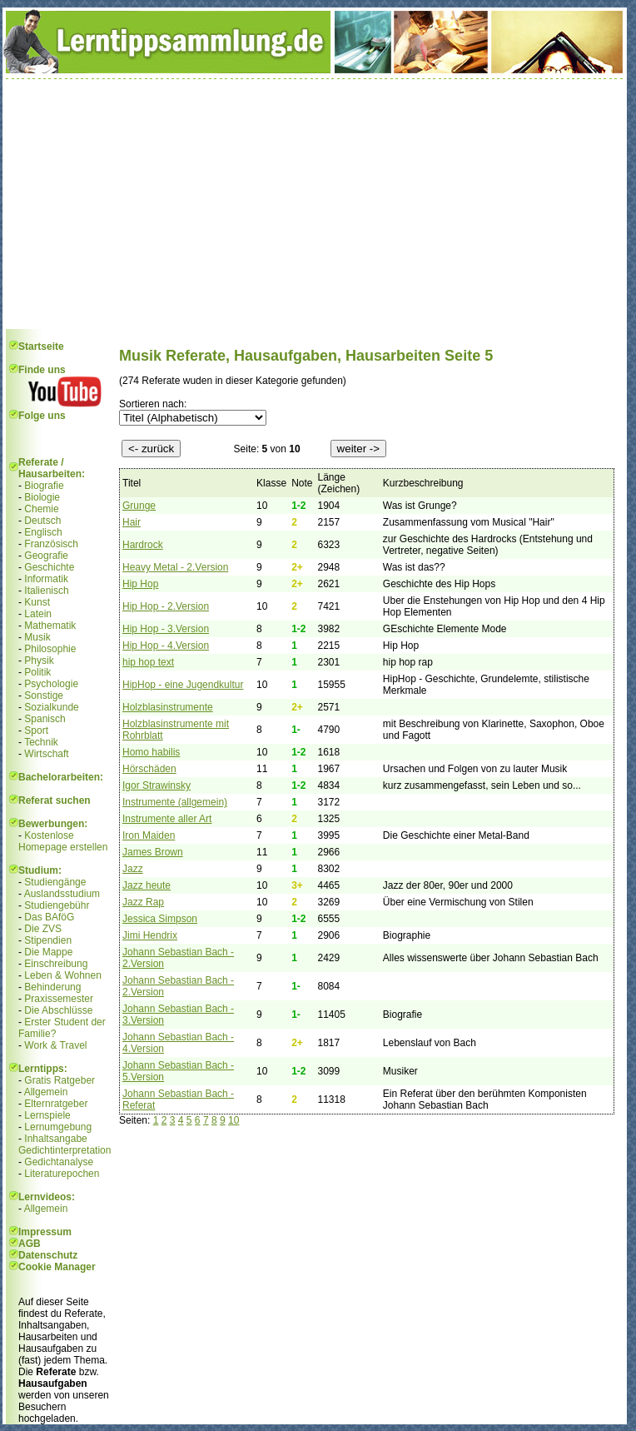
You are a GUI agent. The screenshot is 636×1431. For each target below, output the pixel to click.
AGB (29, 1243)
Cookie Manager (57, 1267)
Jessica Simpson (159, 919)
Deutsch (42, 520)
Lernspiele (47, 1115)
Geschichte (49, 567)
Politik (37, 672)
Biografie (43, 485)
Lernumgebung (58, 1127)
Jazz (132, 869)
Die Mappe (48, 952)
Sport (36, 730)
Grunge (139, 505)
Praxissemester (58, 999)
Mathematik (50, 625)
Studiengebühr (56, 905)
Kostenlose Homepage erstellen (62, 841)
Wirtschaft (46, 754)
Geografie (46, 555)
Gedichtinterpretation (64, 1150)
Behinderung (52, 987)
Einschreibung (55, 964)
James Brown (152, 852)
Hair (131, 522)
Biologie (42, 497)
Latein (38, 614)
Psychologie (51, 684)
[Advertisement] (314, 204)
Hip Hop (140, 584)
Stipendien (48, 940)
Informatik (46, 579)
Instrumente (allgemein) (174, 802)
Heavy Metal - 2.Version (175, 567)
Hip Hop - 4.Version (165, 645)
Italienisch (46, 590)
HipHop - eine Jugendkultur (182, 685)
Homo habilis (151, 752)
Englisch (43, 532)
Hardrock (142, 545)
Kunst (37, 602)
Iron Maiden (148, 835)
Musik (37, 637)
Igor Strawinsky (156, 785)
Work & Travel (55, 1045)
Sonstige (43, 695)
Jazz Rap (143, 902)
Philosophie (50, 649)
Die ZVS (43, 929)
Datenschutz (47, 1255)
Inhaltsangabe (55, 1138)
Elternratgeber (55, 1103)
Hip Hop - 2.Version (165, 606)
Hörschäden (149, 769)
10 (233, 1120)
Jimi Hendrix (149, 935)
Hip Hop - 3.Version (165, 629)
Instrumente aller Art (166, 819)
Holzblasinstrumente (167, 707)
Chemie (41, 509)
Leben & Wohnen (63, 975)
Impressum (45, 1232)
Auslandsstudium (62, 894)
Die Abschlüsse (58, 1010)
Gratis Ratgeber (59, 1080)
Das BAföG (49, 917)
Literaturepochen (61, 1173)
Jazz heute (146, 885)
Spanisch (44, 719)
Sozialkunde (51, 707)
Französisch (51, 544)
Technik (41, 742)
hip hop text (148, 662)
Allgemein (46, 1092)
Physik (38, 660)
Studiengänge (55, 882)
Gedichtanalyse (58, 1162)
